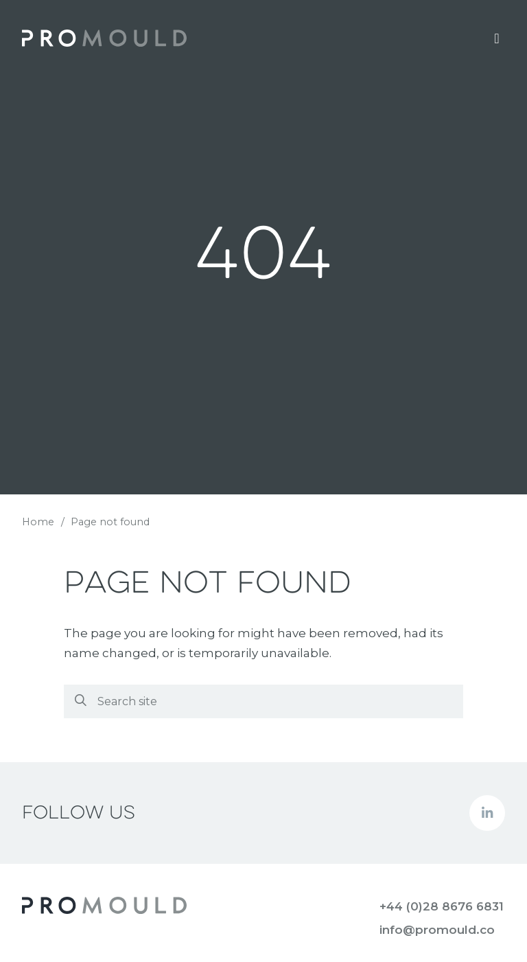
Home (38, 522)
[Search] (263, 701)
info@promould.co (437, 930)
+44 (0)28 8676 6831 (441, 906)
